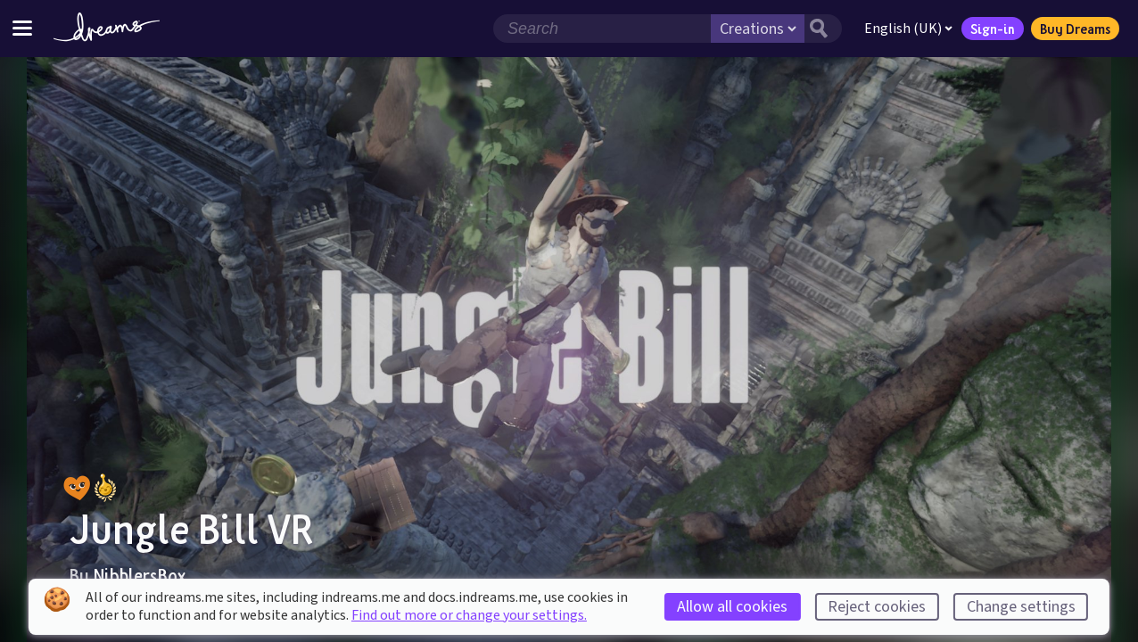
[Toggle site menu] (22, 28)
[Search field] (602, 28)
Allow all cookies (732, 607)
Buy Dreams (1075, 28)
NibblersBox (139, 575)
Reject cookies (877, 607)
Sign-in (992, 28)
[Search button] (823, 28)
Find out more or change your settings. (469, 615)
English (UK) (908, 28)
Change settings (1021, 607)
